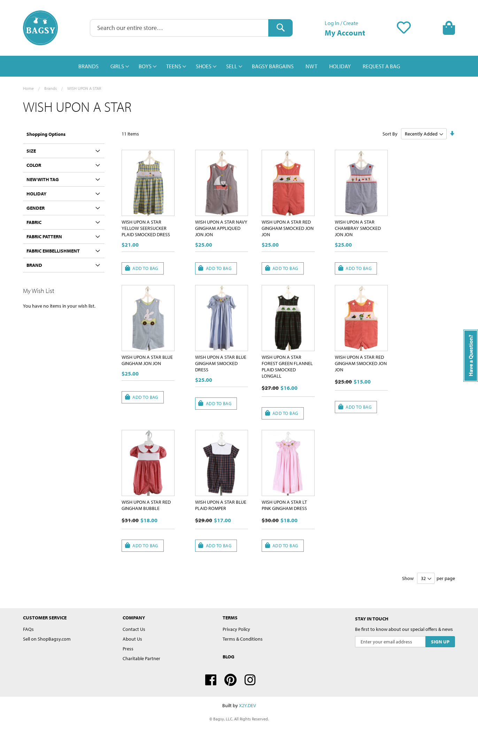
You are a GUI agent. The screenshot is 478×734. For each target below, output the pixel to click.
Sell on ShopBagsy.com (47, 639)
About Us (132, 639)
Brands (50, 88)
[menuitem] (88, 66)
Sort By (390, 134)
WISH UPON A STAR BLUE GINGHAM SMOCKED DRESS (220, 363)
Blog (228, 657)
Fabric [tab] (33, 222)
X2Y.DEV (247, 705)
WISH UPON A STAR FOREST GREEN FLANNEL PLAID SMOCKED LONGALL (287, 366)
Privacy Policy (236, 629)
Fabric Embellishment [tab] (53, 251)
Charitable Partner (141, 658)
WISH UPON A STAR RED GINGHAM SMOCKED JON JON (288, 228)
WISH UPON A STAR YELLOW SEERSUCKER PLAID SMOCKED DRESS (146, 228)
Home (28, 88)
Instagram (250, 680)
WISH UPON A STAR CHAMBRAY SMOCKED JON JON (358, 228)
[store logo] (40, 27)
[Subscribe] (440, 641)
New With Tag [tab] (42, 179)
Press (128, 649)
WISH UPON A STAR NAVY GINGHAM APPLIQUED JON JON (221, 228)
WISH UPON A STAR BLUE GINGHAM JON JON (147, 360)
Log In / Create (341, 23)
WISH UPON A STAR (84, 88)
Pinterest (230, 680)
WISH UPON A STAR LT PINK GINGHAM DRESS (284, 505)
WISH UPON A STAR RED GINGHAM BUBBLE (146, 505)
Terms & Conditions (243, 639)
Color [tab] (33, 165)
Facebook (210, 680)
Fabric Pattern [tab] (44, 236)
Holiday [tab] (36, 194)
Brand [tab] (34, 265)
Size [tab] (31, 151)
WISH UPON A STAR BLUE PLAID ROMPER (220, 505)
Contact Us (134, 629)
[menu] (239, 66)
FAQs (28, 629)
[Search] (280, 28)
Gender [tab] (35, 208)
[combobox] (191, 28)
